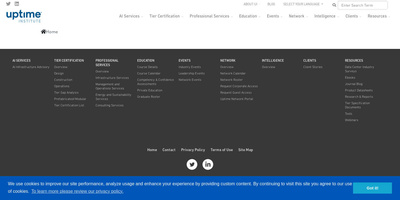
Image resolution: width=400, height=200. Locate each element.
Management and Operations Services (110, 86)
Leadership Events (192, 73)
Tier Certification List (69, 105)
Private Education (149, 90)
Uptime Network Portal (236, 99)
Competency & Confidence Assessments (155, 82)
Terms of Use (222, 150)
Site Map (245, 150)
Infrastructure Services (112, 78)
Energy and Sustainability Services (113, 97)
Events (273, 16)
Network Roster (231, 80)
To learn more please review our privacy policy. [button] (77, 191)
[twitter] (8, 4)
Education (248, 16)
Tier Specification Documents (357, 105)
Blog (271, 4)
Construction (63, 80)
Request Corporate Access (239, 86)
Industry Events (190, 67)
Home (152, 150)
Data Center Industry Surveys (359, 69)
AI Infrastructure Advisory (30, 67)
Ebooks (350, 77)
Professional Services (209, 16)
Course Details (147, 67)
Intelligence (325, 16)
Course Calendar (149, 73)
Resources (377, 16)
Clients (352, 16)
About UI (250, 4)
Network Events (190, 80)
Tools (348, 114)
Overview (61, 67)
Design (59, 73)
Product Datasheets (359, 90)
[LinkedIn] (17, 4)
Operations (61, 86)
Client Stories (312, 67)
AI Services (129, 16)
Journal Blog (353, 84)
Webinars (351, 120)
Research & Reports (359, 97)
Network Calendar (233, 73)
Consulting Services (110, 105)
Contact (169, 150)
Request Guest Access (236, 92)
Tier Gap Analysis (66, 92)
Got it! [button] (372, 188)
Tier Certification (164, 16)
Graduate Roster (148, 97)
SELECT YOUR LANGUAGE (302, 4)
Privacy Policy (193, 150)
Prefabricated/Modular (70, 99)
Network (296, 16)
